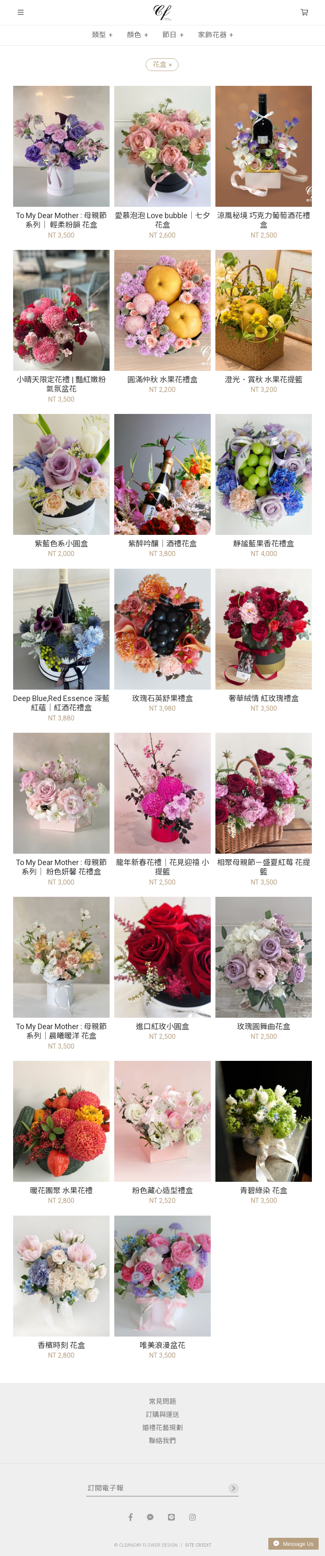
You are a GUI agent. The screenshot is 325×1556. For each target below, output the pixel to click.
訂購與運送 (162, 1415)
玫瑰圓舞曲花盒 (263, 1026)
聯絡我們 (162, 1441)
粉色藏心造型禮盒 (162, 1190)
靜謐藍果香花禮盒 (263, 543)
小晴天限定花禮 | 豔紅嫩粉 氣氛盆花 (61, 384)
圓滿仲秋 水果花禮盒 (162, 379)
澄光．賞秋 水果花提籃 (264, 379)
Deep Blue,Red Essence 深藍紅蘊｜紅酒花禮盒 (61, 703)
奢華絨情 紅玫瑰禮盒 (264, 698)
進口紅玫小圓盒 (162, 1026)
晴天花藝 (162, 12)
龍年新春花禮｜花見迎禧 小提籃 (162, 867)
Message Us (293, 1543)
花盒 (162, 64)
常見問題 (162, 1401)
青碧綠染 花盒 (263, 1190)
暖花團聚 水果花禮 (61, 1190)
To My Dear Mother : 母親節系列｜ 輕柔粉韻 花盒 (61, 220)
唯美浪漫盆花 (162, 1345)
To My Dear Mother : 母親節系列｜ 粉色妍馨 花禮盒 (61, 867)
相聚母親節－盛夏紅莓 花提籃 (263, 867)
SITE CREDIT (198, 1545)
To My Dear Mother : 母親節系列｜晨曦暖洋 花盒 (61, 1031)
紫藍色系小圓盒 (61, 543)
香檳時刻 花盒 (61, 1345)
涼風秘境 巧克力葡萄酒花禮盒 (263, 220)
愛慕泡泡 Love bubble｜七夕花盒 (162, 220)
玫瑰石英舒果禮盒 (162, 698)
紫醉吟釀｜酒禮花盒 (162, 543)
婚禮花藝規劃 (162, 1428)
